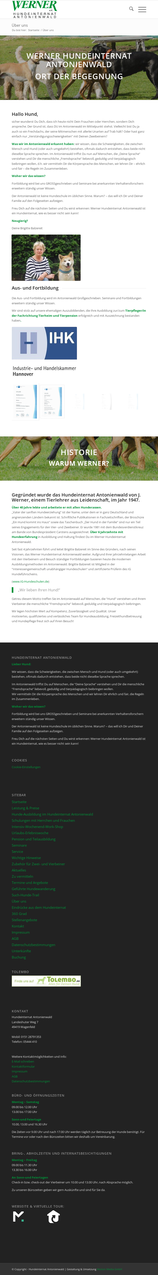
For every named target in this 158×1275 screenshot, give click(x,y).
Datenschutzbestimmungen (33, 944)
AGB (15, 938)
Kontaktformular (23, 1066)
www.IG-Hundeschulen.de (30, 581)
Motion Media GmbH (109, 1269)
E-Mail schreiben (23, 1061)
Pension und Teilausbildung (34, 839)
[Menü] (140, 9)
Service (17, 851)
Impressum (21, 932)
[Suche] (129, 9)
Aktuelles (19, 870)
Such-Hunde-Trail (25, 895)
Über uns (20, 25)
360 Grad (19, 913)
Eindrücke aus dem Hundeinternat (39, 907)
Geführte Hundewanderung (33, 888)
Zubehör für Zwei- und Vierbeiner (38, 864)
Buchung (19, 957)
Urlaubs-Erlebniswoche (30, 833)
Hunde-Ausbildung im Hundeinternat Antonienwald (52, 814)
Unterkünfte (21, 951)
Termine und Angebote (30, 882)
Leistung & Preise (25, 808)
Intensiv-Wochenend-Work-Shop (37, 826)
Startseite (19, 801)
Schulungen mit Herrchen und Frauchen (43, 820)
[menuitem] (129, 9)
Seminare (19, 845)
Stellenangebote (24, 920)
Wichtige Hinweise (26, 857)
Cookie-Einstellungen (26, 767)
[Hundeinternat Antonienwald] (65, 9)
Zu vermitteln (22, 876)
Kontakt (18, 926)
